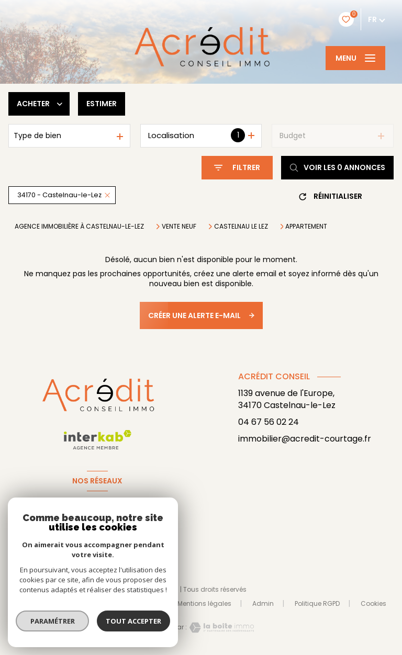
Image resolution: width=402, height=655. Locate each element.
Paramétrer (52, 621)
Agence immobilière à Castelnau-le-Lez (79, 226)
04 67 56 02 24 (268, 422)
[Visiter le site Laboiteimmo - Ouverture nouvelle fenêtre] (220, 627)
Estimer (101, 103)
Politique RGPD (317, 603)
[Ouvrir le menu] (355, 58)
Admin (263, 603)
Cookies (373, 603)
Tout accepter (133, 621)
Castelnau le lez (241, 226)
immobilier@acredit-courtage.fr (304, 439)
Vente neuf (179, 226)
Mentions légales (204, 603)
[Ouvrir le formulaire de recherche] (237, 167)
